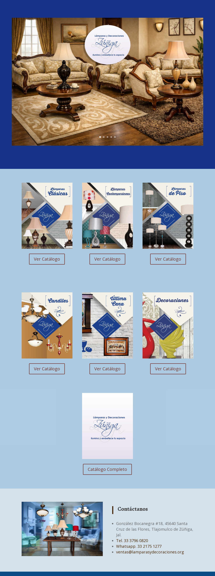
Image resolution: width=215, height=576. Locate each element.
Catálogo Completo (107, 469)
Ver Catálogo (47, 259)
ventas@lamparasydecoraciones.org (150, 552)
